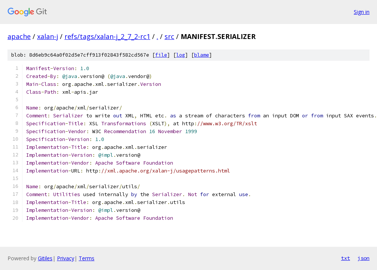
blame (201, 55)
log (180, 55)
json (364, 258)
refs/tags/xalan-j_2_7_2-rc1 (107, 36)
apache (19, 36)
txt (345, 258)
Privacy (65, 258)
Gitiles (45, 258)
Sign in (362, 11)
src (169, 36)
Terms (86, 258)
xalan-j (47, 36)
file (161, 55)
